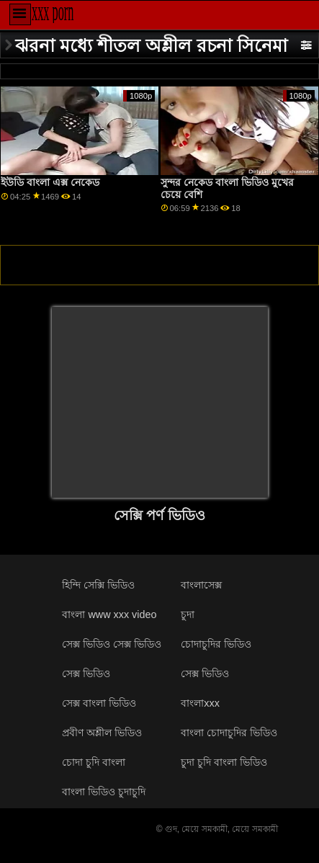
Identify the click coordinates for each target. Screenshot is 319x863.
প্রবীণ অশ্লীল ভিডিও (102, 732)
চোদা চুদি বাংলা (93, 762)
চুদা (187, 614)
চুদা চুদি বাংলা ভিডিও (224, 762)
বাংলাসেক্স (201, 585)
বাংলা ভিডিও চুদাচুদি (103, 791)
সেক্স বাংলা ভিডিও (99, 703)
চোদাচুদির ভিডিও (216, 644)
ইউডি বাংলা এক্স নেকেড (50, 182)
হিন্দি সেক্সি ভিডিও (98, 585)
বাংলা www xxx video (109, 614)
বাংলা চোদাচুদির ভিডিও (229, 732)
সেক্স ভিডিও (205, 673)
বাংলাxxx (200, 703)
